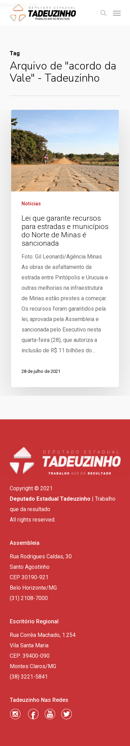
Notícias (31, 203)
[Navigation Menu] (117, 12)
